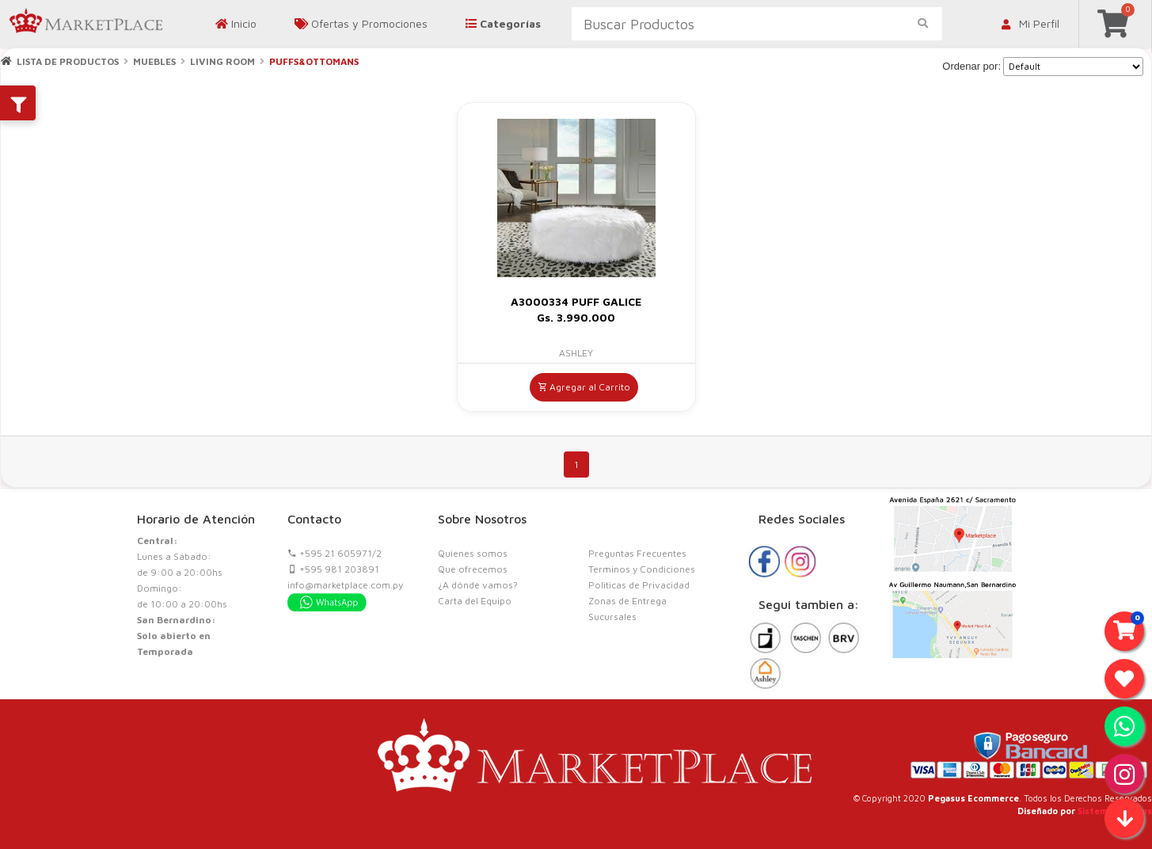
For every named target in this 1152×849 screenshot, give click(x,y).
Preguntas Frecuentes (637, 553)
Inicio (236, 23)
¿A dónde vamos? (478, 585)
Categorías (503, 23)
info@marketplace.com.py (345, 585)
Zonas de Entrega (627, 601)
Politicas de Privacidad (639, 585)
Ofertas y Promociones (361, 23)
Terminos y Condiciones (641, 569)
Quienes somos (473, 553)
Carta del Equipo (474, 601)
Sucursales (612, 616)
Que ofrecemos (473, 569)
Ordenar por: (971, 66)
